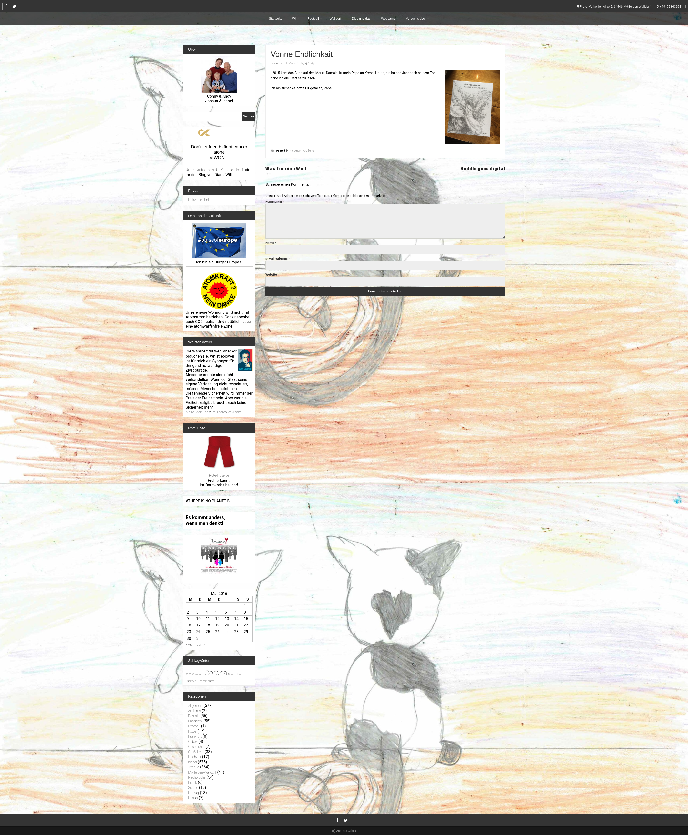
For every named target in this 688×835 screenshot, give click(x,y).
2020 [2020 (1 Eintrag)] (188, 674)
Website (271, 274)
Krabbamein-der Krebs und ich (218, 170)
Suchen (248, 116)
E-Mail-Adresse (277, 259)
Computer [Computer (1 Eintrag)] (197, 674)
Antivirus (194, 711)
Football (313, 18)
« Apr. (189, 644)
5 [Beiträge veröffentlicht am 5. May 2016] (216, 612)
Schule (193, 788)
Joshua (193, 767)
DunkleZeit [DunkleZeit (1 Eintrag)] (191, 681)
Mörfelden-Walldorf (202, 772)
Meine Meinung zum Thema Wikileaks (213, 412)
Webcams (388, 18)
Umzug (193, 793)
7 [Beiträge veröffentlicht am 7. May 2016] (235, 612)
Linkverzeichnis (199, 200)
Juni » (200, 644)
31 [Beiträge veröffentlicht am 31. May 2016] (198, 638)
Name (270, 243)
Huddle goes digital (481, 168)
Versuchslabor (416, 18)
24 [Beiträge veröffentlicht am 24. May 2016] (198, 632)
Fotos (192, 731)
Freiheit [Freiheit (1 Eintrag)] (202, 681)
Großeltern (309, 150)
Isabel (192, 762)
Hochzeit (194, 757)
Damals (193, 716)
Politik (192, 783)
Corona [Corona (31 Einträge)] (216, 673)
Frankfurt (195, 736)
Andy (311, 63)
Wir (294, 18)
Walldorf (335, 18)
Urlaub (193, 798)
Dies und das (361, 18)
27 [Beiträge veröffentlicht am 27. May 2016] (226, 632)
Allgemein (295, 150)
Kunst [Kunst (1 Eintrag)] (211, 681)
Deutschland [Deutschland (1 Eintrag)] (235, 674)
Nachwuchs (197, 777)
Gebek (192, 742)
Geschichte (196, 747)
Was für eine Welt (287, 168)
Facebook (195, 721)
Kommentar (274, 201)
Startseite (275, 18)
